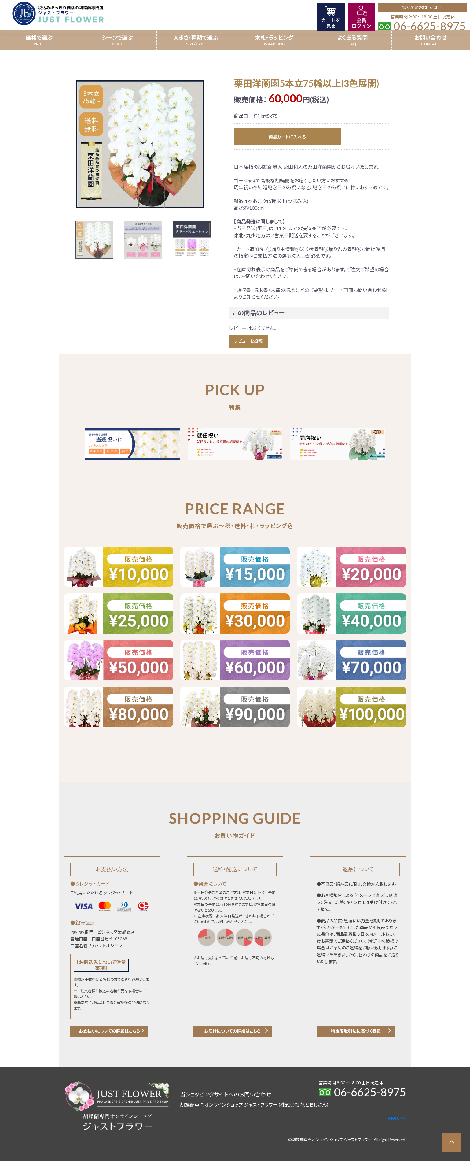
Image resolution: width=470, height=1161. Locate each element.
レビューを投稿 (248, 341)
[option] (140, 144)
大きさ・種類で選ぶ (195, 37)
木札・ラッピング (274, 37)
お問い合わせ (430, 37)
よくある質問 (352, 37)
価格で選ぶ (39, 37)
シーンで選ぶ (117, 37)
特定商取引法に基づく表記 (356, 1031)
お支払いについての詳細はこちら (109, 1031)
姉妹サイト (397, 1118)
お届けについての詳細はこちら (232, 1031)
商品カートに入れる (287, 136)
